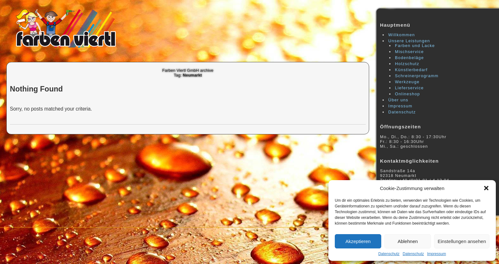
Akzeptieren (357, 241)
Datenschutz (389, 254)
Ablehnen (407, 241)
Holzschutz (407, 63)
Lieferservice (409, 87)
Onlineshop (407, 93)
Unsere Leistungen (409, 40)
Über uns (398, 100)
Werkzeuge (407, 81)
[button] (486, 188)
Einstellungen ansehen (462, 241)
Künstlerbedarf (411, 69)
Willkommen (401, 34)
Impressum (436, 254)
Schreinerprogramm (417, 75)
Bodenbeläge (409, 57)
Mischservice (409, 51)
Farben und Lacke (415, 45)
